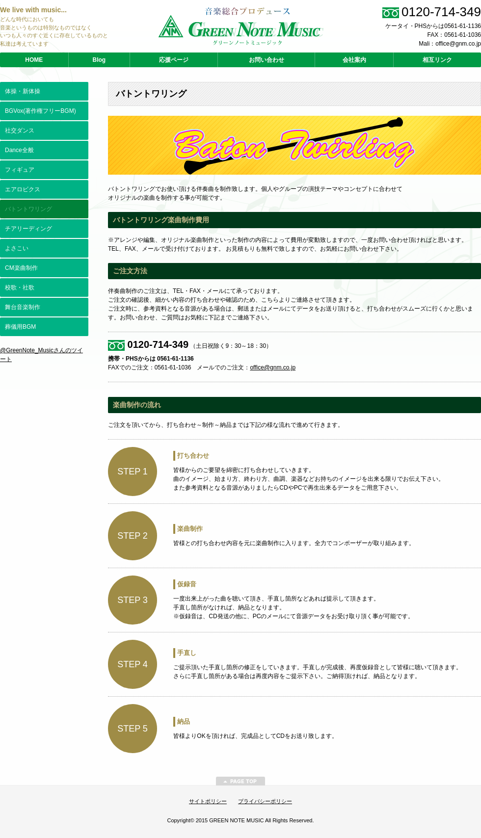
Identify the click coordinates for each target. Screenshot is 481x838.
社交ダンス (19, 130)
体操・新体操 (22, 91)
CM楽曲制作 (21, 267)
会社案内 (354, 59)
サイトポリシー (208, 801)
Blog (99, 59)
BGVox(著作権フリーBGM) (40, 110)
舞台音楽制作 (22, 307)
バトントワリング (28, 209)
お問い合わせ (266, 59)
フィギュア (19, 169)
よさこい (16, 248)
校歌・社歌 (19, 287)
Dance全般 (19, 150)
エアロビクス (22, 189)
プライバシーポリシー (265, 801)
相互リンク (437, 59)
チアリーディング (28, 228)
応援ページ (173, 59)
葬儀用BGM (20, 326)
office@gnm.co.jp (272, 367)
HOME (34, 59)
